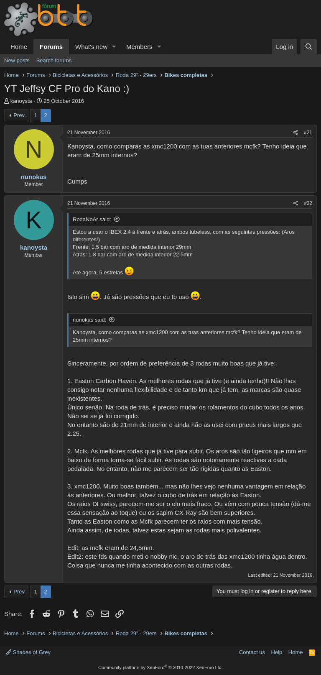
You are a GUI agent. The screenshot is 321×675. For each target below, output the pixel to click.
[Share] (295, 133)
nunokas (34, 176)
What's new (91, 46)
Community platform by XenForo (160, 667)
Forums (51, 46)
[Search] (309, 46)
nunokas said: (89, 320)
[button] (114, 46)
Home (18, 46)
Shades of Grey (28, 652)
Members (139, 46)
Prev (19, 115)
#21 (308, 133)
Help (277, 652)
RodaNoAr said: (92, 219)
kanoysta (21, 101)
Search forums (54, 60)
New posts (17, 60)
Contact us (252, 652)
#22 (308, 203)
